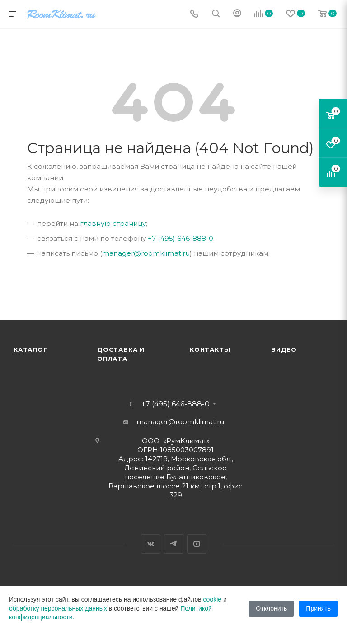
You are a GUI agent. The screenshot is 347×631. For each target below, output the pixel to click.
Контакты (210, 349)
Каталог (30, 349)
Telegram (173, 544)
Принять (318, 608)
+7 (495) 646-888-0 (180, 238)
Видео (284, 349)
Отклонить (271, 608)
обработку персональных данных (58, 608)
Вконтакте (150, 544)
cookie (212, 599)
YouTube (196, 544)
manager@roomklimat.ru (146, 253)
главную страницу (113, 223)
